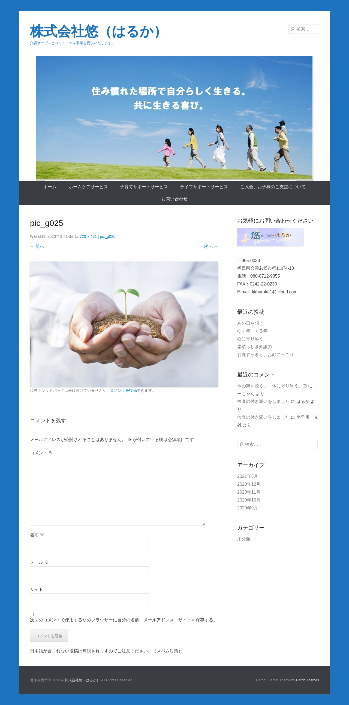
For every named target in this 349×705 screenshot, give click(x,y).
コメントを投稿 (123, 390)
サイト (36, 589)
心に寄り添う (250, 338)
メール (39, 562)
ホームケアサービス (88, 186)
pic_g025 (107, 236)
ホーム (49, 186)
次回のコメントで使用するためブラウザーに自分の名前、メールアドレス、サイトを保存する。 (124, 620)
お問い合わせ (174, 198)
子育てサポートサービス (144, 186)
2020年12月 (248, 484)
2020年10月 (248, 500)
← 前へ (37, 246)
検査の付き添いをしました (263, 401)
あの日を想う (250, 323)
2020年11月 (248, 492)
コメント (41, 453)
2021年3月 (247, 476)
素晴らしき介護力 (254, 346)
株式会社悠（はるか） (98, 31)
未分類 (243, 539)
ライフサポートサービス (204, 186)
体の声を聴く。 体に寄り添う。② (272, 386)
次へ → (211, 246)
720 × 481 (88, 236)
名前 (37, 535)
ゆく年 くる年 (252, 331)
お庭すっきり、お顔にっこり (265, 354)
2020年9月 (247, 508)
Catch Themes (307, 680)
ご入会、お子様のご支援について (273, 186)
